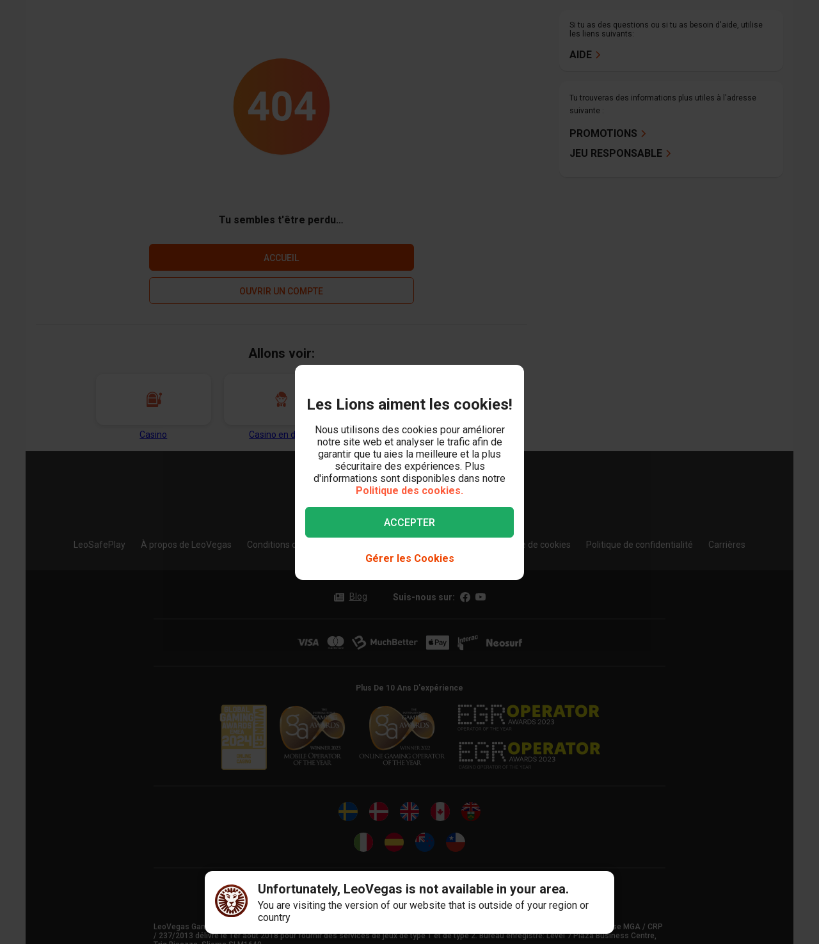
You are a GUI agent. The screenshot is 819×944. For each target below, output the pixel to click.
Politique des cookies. (409, 490)
